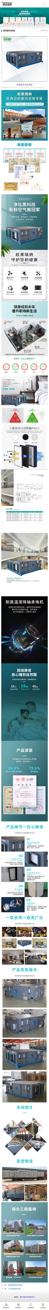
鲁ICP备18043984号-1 (27, 1297)
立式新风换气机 (14, 1289)
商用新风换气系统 (15, 1285)
